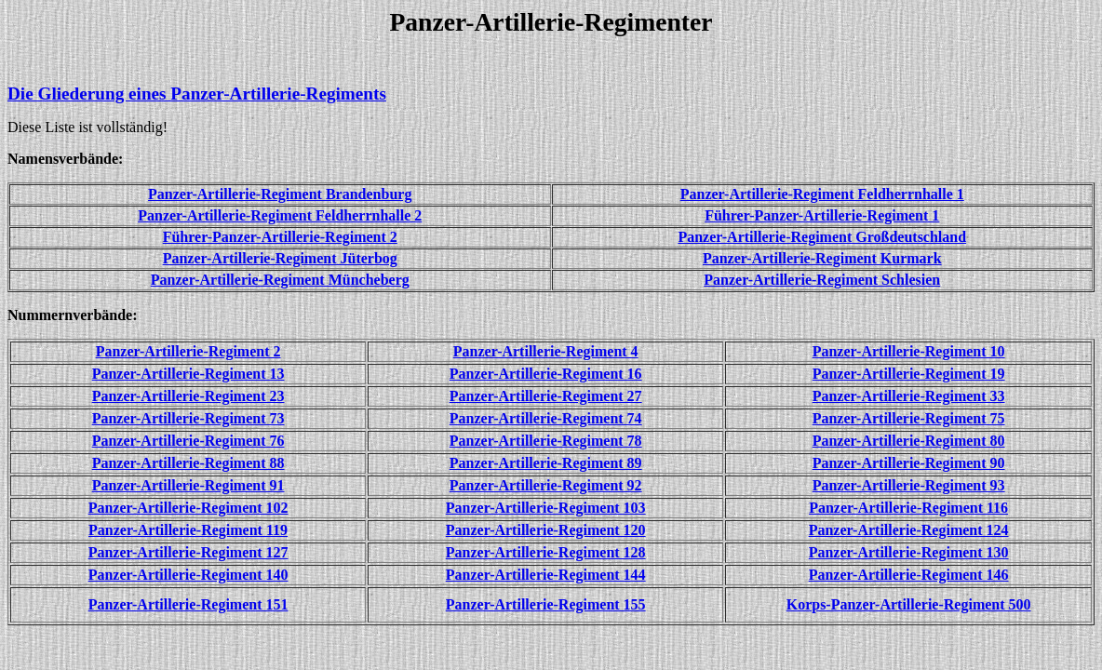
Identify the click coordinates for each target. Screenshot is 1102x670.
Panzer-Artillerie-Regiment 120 (546, 530)
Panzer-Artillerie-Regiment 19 (909, 374)
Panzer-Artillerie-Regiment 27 (546, 396)
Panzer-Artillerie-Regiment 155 (546, 604)
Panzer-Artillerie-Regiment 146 (909, 575)
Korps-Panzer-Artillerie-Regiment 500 (908, 604)
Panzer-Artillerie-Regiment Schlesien (822, 280)
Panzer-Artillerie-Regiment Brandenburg (279, 194)
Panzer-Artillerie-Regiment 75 (909, 418)
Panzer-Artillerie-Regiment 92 (546, 485)
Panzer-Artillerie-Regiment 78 (546, 441)
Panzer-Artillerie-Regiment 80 (909, 441)
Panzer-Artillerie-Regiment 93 (909, 485)
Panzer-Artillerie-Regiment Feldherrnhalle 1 (822, 194)
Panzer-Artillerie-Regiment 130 (909, 552)
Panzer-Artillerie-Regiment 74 (546, 418)
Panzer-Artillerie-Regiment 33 (909, 396)
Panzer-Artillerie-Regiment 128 (546, 552)
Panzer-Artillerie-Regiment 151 (188, 604)
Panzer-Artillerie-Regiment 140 (188, 575)
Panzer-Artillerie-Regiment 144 (546, 575)
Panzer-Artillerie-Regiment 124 (909, 530)
